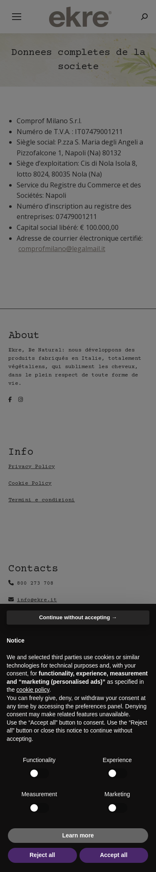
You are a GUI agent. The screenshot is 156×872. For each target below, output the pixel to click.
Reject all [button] (42, 855)
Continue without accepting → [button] (78, 617)
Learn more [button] (78, 835)
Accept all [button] (113, 855)
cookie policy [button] (32, 689)
